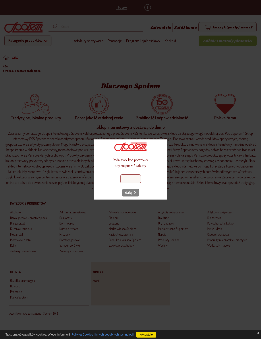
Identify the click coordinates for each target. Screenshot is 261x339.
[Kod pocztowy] (130, 178)
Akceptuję (146, 334)
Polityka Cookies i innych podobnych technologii (102, 334)
